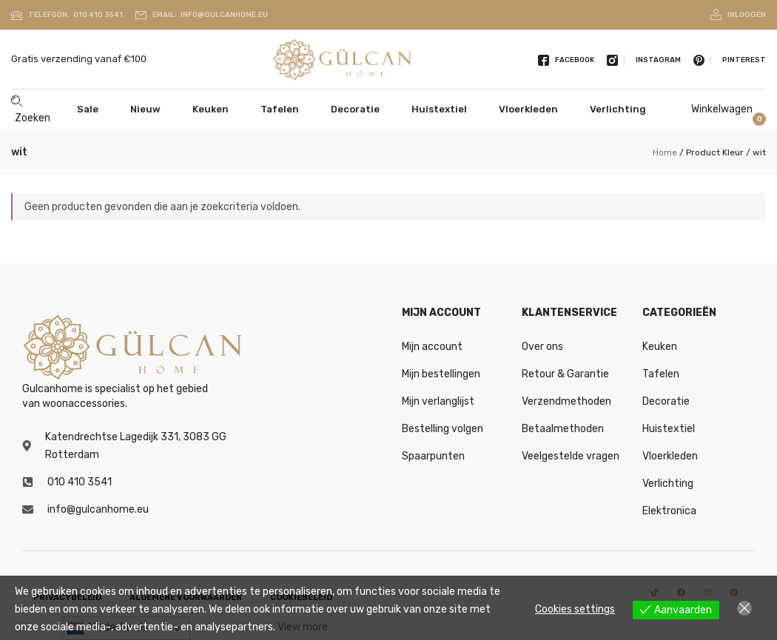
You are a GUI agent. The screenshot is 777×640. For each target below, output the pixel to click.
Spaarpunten (433, 456)
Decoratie (355, 109)
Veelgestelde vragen (570, 456)
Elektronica (669, 511)
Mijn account (432, 346)
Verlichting (618, 109)
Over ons (542, 346)
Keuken (210, 109)
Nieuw (145, 109)
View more (303, 627)
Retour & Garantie (565, 374)
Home (665, 152)
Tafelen (279, 109)
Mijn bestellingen (441, 374)
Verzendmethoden (566, 401)
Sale (87, 109)
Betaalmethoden (563, 428)
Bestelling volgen (442, 428)
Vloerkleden (528, 109)
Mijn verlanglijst (438, 401)
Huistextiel (439, 109)
